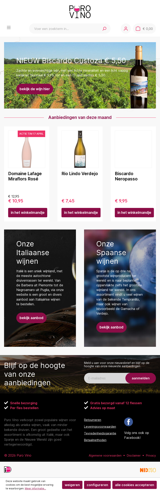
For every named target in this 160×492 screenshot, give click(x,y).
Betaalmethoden (95, 440)
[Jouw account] (123, 28)
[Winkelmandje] (143, 28)
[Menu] (8, 27)
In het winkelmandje (28, 212)
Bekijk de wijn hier (35, 89)
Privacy (151, 455)
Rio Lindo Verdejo (79, 173)
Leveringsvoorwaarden (100, 426)
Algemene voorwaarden (105, 455)
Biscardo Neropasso (126, 176)
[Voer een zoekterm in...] (61, 28)
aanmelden (141, 378)
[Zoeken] (102, 28)
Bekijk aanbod (31, 318)
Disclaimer (134, 455)
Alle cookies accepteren (134, 485)
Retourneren (92, 420)
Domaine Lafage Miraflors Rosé (25, 176)
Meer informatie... (35, 488)
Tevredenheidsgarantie (100, 433)
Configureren (97, 485)
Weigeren (72, 485)
